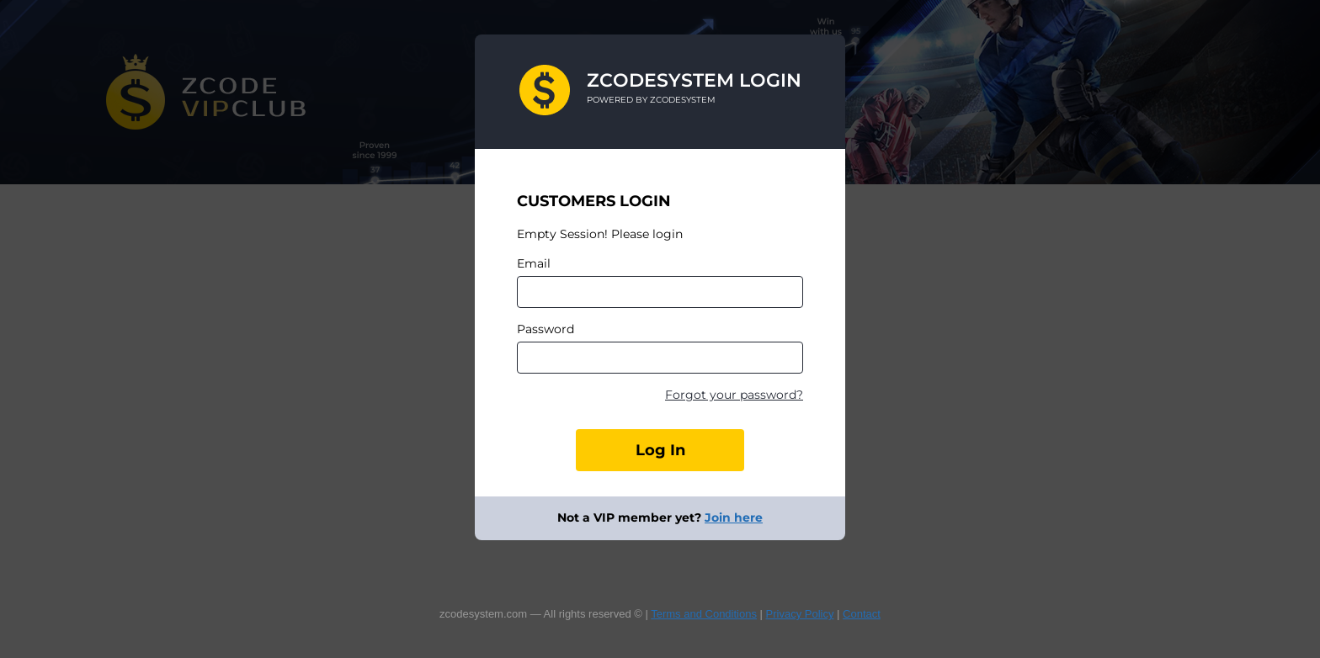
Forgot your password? (734, 394)
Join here (734, 517)
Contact (862, 614)
